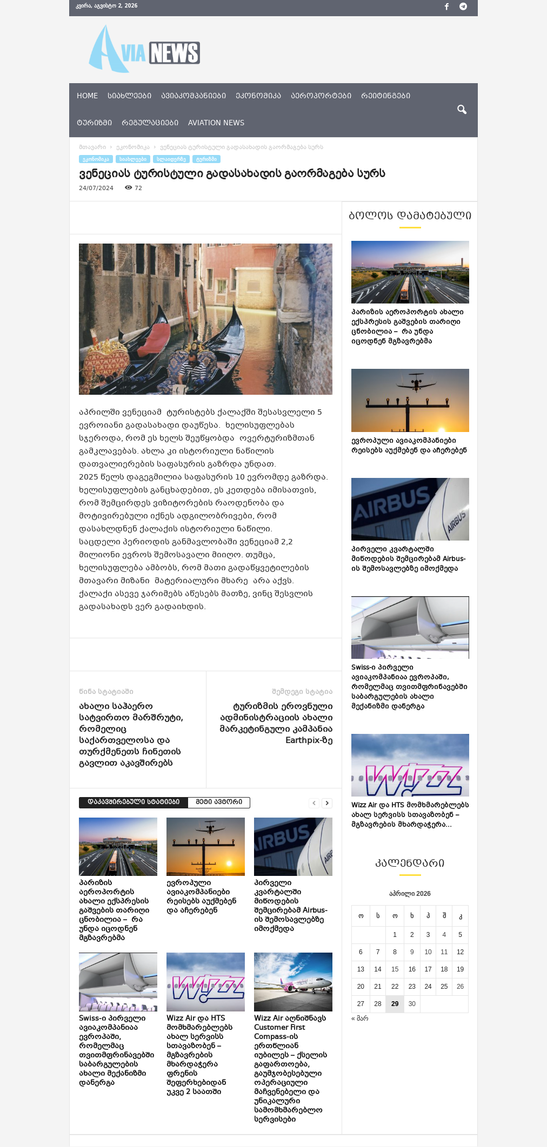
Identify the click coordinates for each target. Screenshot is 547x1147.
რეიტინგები (385, 96)
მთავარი (92, 148)
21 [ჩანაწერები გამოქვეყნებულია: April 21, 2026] (377, 986)
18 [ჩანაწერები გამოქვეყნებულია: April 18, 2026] (444, 969)
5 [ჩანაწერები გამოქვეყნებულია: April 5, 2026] (460, 935)
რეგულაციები (150, 123)
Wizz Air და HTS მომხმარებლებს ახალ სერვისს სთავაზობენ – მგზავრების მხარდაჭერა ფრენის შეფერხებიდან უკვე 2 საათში (199, 1056)
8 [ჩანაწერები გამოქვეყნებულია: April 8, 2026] (395, 952)
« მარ (360, 1018)
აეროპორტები (321, 96)
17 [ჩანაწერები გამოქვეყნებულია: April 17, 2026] (427, 969)
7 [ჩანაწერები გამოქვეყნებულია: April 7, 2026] (378, 952)
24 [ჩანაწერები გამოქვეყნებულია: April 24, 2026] (427, 986)
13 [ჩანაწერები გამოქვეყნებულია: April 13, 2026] (360, 969)
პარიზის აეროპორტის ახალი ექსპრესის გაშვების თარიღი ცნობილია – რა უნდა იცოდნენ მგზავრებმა (114, 911)
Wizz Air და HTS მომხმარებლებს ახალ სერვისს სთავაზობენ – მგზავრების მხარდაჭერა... (410, 815)
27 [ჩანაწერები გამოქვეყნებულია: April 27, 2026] (360, 1004)
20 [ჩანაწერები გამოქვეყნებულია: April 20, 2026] (360, 986)
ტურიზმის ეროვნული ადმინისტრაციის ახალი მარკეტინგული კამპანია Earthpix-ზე (275, 724)
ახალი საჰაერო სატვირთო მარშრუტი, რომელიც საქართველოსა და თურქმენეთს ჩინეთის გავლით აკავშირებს (131, 735)
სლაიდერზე (171, 159)
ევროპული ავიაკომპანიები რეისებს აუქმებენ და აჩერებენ (201, 897)
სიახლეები (129, 96)
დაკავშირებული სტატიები (133, 802)
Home (87, 96)
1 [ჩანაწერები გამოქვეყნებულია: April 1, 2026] (395, 935)
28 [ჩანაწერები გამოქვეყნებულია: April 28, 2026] (377, 1004)
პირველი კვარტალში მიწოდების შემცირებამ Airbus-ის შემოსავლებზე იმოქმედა (291, 906)
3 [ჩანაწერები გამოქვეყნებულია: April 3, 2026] (428, 935)
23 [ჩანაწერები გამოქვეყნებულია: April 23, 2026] (412, 986)
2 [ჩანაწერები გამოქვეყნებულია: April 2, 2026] (412, 935)
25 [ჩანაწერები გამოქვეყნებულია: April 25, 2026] (444, 986)
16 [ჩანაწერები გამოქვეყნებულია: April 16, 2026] (412, 969)
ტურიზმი (94, 123)
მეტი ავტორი (219, 802)
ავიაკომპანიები (193, 96)
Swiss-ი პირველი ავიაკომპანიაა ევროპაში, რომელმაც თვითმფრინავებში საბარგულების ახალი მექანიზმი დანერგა (116, 1051)
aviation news (216, 123)
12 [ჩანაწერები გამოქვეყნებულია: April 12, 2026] (460, 952)
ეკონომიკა (258, 96)
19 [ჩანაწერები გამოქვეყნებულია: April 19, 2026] (460, 969)
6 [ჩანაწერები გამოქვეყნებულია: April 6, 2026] (361, 952)
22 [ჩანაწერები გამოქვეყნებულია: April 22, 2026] (394, 986)
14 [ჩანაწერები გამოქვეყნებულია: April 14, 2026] (377, 969)
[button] (461, 110)
